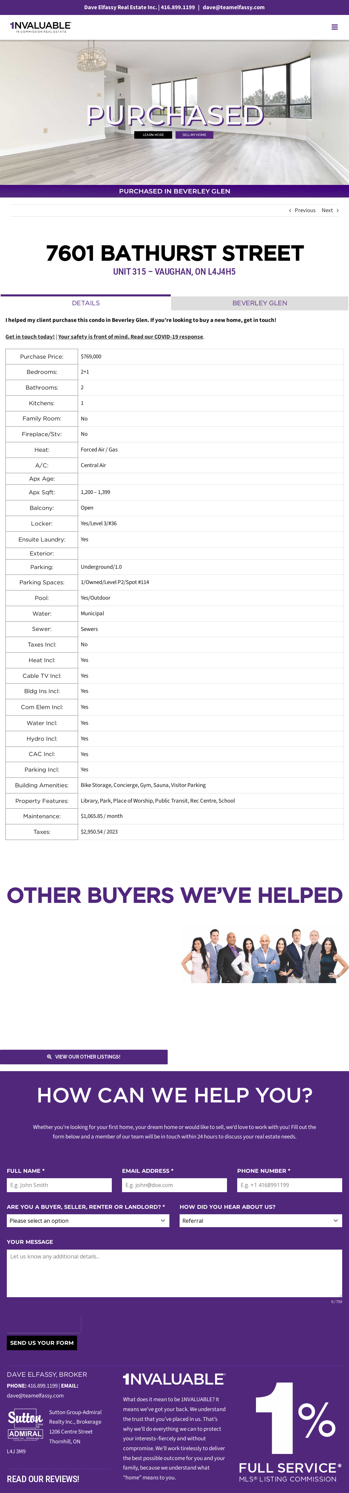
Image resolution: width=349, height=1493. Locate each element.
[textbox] (81, 1220)
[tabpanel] (174, 577)
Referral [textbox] (192, 1220)
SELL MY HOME (194, 135)
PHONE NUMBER (263, 1171)
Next (327, 210)
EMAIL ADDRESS (147, 1171)
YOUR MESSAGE (30, 1242)
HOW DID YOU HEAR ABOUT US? (227, 1207)
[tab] (86, 302)
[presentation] (44, 1324)
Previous (305, 210)
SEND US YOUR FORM (42, 1343)
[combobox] (88, 1220)
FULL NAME (26, 1171)
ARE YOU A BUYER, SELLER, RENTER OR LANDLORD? (86, 1207)
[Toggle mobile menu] (335, 27)
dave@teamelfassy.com (233, 7)
